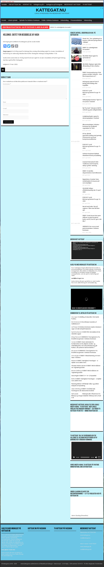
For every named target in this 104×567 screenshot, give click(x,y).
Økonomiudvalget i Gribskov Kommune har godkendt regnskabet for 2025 (91, 126)
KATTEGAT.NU (51, 10)
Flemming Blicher (76, 384)
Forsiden (4, 4)
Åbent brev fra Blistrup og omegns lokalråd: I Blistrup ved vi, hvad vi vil (86, 395)
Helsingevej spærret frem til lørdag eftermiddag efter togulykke (91, 83)
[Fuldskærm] (99, 457)
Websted (5, 115)
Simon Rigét (74, 375)
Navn (4, 102)
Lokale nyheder (12, 20)
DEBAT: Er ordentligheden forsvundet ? (60, 27)
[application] (86, 250)
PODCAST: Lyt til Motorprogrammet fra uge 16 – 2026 (92, 92)
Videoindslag (88, 20)
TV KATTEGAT (87, 4)
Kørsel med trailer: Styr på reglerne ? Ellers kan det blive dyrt (91, 208)
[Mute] (96, 457)
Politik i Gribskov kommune (50, 20)
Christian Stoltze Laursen (78, 365)
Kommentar (7, 84)
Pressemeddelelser (76, 20)
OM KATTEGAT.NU (15, 4)
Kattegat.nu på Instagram (54, 4)
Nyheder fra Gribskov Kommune (30, 20)
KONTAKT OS (27, 4)
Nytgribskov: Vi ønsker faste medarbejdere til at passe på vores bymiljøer (91, 181)
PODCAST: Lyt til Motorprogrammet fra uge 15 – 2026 (92, 146)
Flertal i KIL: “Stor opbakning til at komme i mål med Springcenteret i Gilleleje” (92, 40)
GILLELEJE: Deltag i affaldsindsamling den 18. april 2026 (92, 190)
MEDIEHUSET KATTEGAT (72, 4)
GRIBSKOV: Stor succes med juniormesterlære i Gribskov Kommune (91, 228)
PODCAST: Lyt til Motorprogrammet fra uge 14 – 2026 (92, 199)
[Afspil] (74, 457)
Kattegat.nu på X (39, 4)
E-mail (5, 108)
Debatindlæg (65, 20)
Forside (4, 20)
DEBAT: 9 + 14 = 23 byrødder (88, 375)
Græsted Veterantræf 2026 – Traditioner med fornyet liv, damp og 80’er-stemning (91, 163)
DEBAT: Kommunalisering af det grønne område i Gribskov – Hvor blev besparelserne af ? (92, 74)
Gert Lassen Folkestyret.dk (80, 394)
